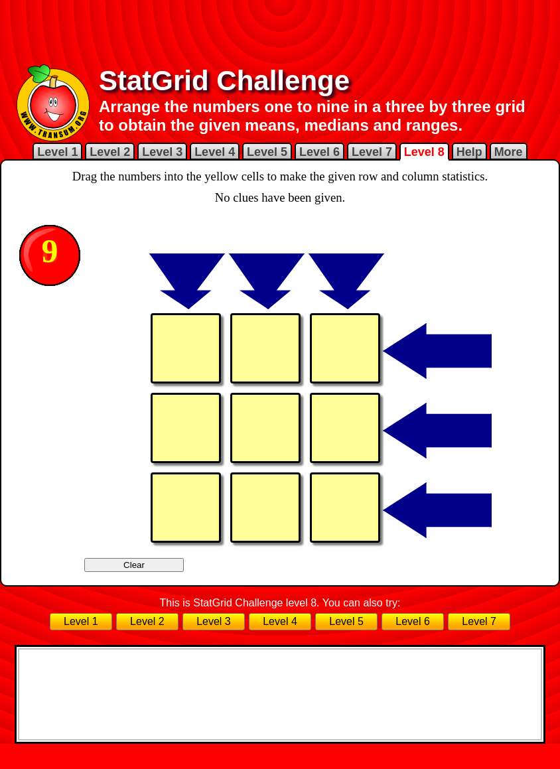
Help (469, 152)
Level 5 (267, 152)
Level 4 (214, 152)
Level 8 (424, 152)
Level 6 (319, 152)
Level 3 (162, 152)
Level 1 (57, 152)
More (508, 152)
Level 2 (110, 152)
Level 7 (372, 152)
